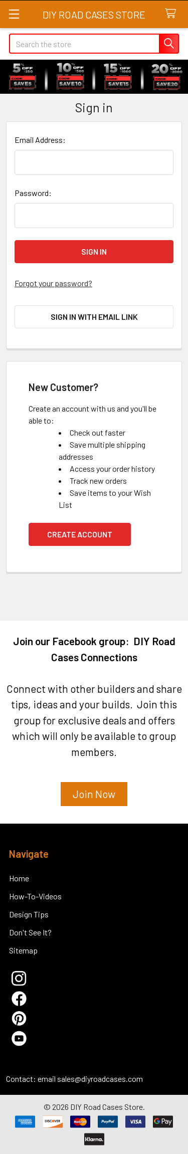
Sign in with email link (94, 316)
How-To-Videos (35, 896)
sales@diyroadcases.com (100, 1078)
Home (19, 878)
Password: (33, 193)
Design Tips (29, 914)
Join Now (94, 794)
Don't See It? (30, 932)
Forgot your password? (53, 283)
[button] (94, 798)
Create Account (79, 534)
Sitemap (23, 950)
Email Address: (40, 139)
